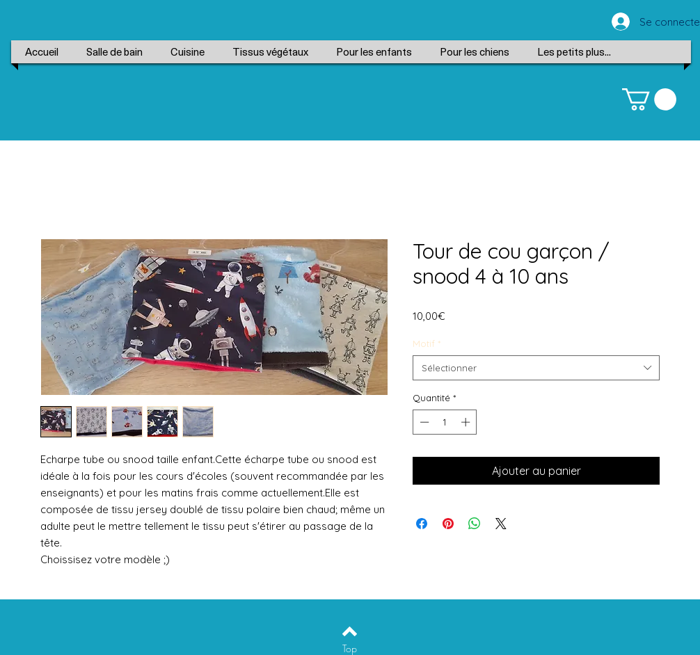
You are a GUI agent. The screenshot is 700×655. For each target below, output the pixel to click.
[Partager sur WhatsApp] (474, 523)
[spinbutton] (445, 422)
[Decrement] (423, 422)
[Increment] (467, 422)
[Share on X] (501, 523)
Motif (426, 343)
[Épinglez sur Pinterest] (448, 523)
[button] (649, 99)
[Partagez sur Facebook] (421, 523)
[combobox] (536, 367)
